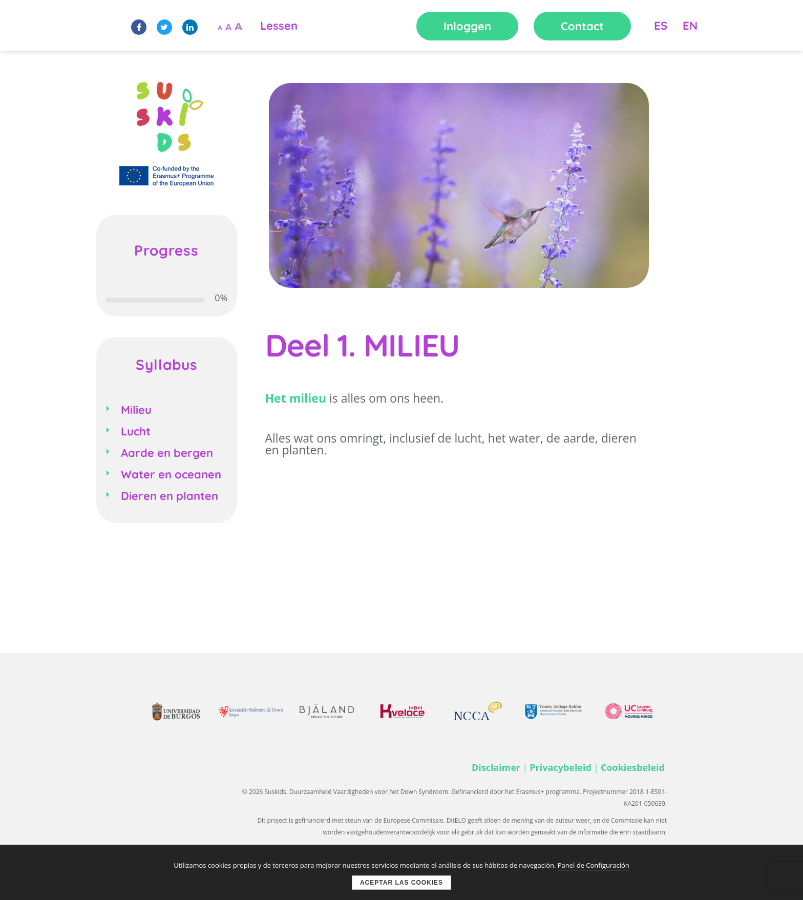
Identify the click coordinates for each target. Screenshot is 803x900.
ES (660, 25)
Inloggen (467, 26)
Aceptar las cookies (401, 882)
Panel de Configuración (593, 865)
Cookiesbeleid (633, 767)
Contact (582, 26)
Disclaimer (496, 767)
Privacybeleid (560, 767)
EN (690, 25)
